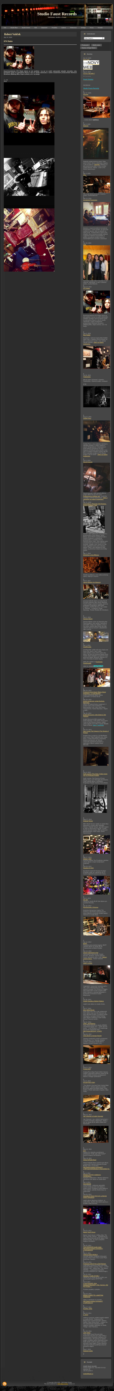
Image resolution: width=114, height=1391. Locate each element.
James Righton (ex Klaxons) (92, 582)
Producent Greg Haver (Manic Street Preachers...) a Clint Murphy (94, 692)
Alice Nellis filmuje (88, 1010)
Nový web (86, 59)
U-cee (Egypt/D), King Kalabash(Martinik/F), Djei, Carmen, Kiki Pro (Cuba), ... (95, 1285)
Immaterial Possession (90, 200)
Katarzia (85, 126)
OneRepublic (87, 647)
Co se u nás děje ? (89, 73)
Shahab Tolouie (88, 821)
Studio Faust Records (57, 13)
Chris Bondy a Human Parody (92, 1035)
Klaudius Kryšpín (88, 868)
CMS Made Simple (62, 1384)
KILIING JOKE (87, 1308)
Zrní (84, 1150)
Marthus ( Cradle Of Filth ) (91, 1276)
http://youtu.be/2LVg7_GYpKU (92, 1031)
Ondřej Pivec (87, 418)
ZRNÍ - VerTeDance (89, 1023)
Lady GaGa (86, 1332)
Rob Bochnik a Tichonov (90, 907)
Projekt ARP (87, 1069)
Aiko (84, 175)
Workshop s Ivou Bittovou (91, 555)
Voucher (85, 94)
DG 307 (85, 899)
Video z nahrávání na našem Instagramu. (95, 498)
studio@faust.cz (88, 1373)
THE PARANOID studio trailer (92, 1247)
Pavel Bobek (87, 1184)
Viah (84, 244)
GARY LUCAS (87, 963)
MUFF (85, 943)
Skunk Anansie (87, 462)
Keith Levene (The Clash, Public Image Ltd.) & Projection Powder (95, 774)
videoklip (97, 164)
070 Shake (86, 288)
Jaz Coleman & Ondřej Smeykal (93, 1116)
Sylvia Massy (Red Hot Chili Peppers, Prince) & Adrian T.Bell (94, 504)
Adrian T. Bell (87, 859)
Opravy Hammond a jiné (90, 952)
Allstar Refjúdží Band (89, 1160)
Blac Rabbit (86, 335)
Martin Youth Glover (89, 1232)
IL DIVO (85, 1314)
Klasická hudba (88, 1351)
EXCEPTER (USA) (89, 1082)
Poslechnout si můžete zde (91, 496)
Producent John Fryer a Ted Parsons (94, 1263)
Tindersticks (87, 377)
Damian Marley (88, 619)
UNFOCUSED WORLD (90, 1254)
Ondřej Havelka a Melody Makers (93, 1001)
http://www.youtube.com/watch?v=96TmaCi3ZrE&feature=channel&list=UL (96, 1168)
